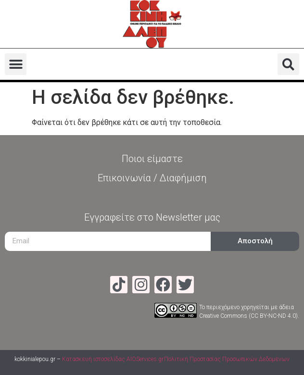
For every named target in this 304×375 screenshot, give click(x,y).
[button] (15, 64)
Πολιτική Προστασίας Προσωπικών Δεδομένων (227, 359)
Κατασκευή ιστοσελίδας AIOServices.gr (113, 359)
